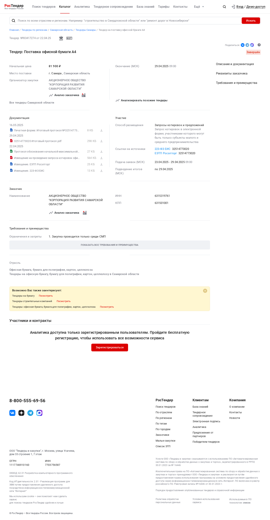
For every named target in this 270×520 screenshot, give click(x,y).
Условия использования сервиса (206, 501)
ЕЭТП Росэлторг (166, 154)
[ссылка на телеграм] (30, 414)
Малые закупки (165, 441)
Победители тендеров (206, 442)
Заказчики (162, 435)
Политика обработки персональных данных (168, 501)
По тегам (161, 424)
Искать (251, 21)
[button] (224, 7)
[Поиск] (13, 21)
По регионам (164, 418)
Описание (235, 65)
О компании (236, 407)
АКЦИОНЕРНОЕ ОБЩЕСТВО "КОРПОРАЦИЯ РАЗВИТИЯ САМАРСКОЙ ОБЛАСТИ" (67, 85)
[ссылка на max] (39, 414)
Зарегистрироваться (110, 348)
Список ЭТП (163, 446)
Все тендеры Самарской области (31, 103)
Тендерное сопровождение (113, 6)
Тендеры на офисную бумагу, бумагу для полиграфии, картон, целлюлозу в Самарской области (74, 274)
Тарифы (164, 6)
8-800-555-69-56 (27, 401)
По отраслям (164, 412)
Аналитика (82, 6)
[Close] (205, 291)
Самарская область (77, 74)
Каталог (65, 6)
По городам (163, 429)
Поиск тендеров (43, 6)
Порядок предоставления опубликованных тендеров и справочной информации (200, 491)
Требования (236, 83)
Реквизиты (232, 74)
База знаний (145, 6)
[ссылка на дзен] (21, 414)
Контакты (180, 6)
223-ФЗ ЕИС (163, 149)
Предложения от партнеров (203, 435)
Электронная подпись (206, 422)
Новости (234, 418)
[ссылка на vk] (12, 414)
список (246, 503)
